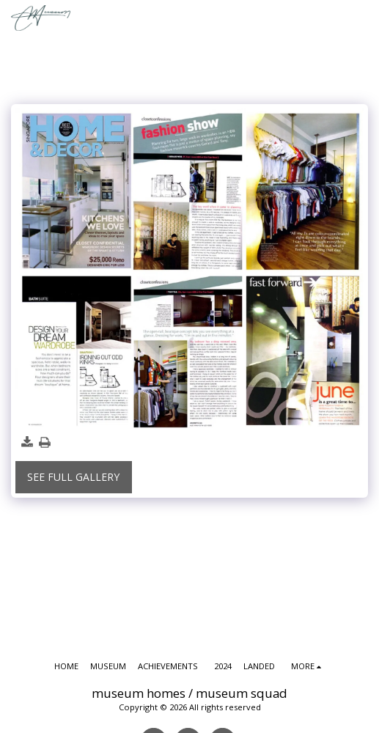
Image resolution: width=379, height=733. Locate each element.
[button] (362, 18)
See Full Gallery (73, 477)
